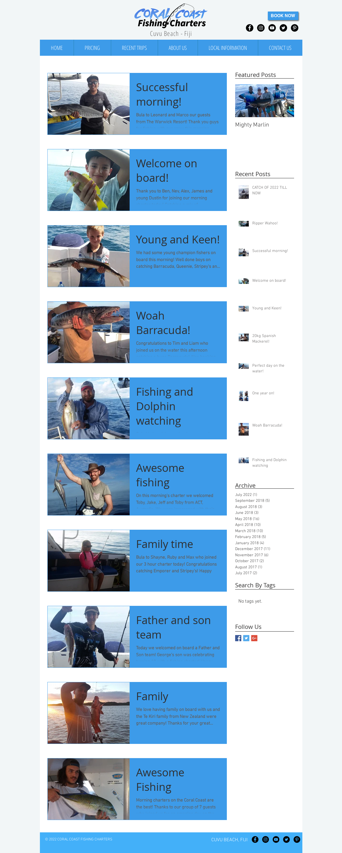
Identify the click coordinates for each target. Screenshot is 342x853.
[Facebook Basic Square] (238, 638)
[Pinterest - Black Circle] (294, 28)
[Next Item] (285, 101)
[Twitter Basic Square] (246, 638)
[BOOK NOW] (283, 16)
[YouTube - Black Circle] (272, 28)
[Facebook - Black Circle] (249, 28)
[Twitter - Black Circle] (283, 28)
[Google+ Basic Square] (254, 638)
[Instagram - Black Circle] (261, 28)
